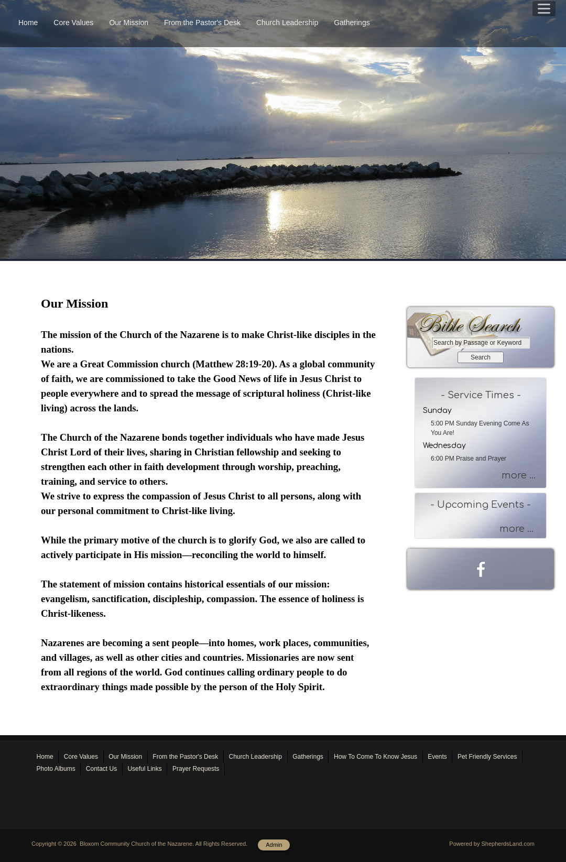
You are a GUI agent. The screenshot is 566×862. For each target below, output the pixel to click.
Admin (274, 845)
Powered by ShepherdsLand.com (492, 844)
